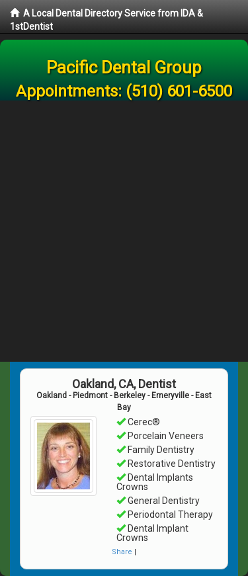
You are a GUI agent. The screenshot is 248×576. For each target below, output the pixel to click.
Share (122, 552)
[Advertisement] (124, 231)
